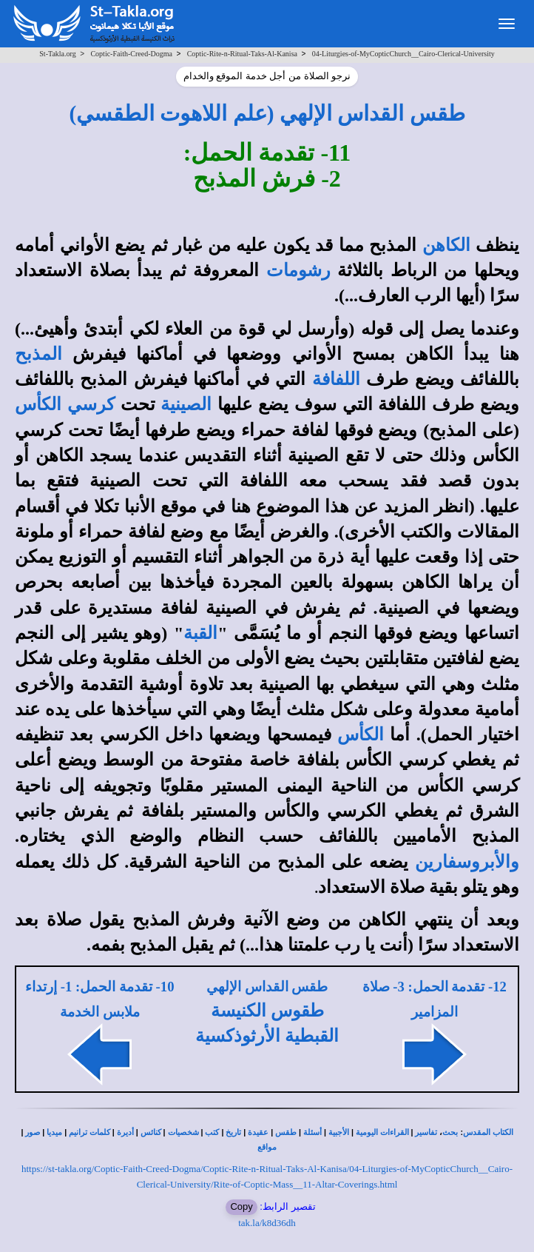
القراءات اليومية (382, 1132)
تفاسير (426, 1132)
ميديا (54, 1132)
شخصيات (183, 1132)
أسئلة (312, 1132)
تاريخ (233, 1132)
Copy (241, 1206)
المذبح (38, 354)
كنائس (151, 1132)
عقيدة (258, 1132)
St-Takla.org (57, 54)
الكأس (360, 734)
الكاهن (446, 245)
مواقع (267, 1147)
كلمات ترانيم (89, 1132)
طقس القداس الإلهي (267, 986)
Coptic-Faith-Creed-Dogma (131, 54)
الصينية (186, 404)
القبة (200, 633)
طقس (286, 1132)
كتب (212, 1132)
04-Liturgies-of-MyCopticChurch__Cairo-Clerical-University (403, 54)
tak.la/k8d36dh (267, 1222)
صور (32, 1132)
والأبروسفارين (467, 861)
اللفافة (336, 379)
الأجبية (338, 1132)
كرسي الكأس (65, 404)
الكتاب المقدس (488, 1132)
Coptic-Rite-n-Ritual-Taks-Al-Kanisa (242, 54)
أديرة (125, 1132)
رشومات (298, 270)
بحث (450, 1132)
